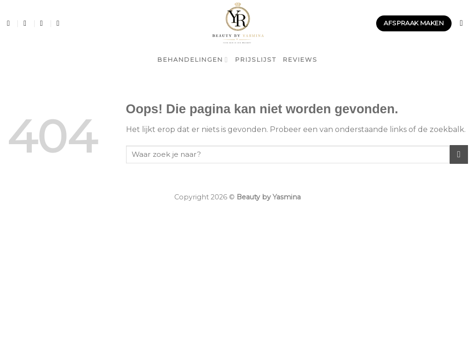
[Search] (464, 23)
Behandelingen (192, 59)
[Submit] (459, 154)
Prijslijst (255, 59)
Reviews (300, 59)
